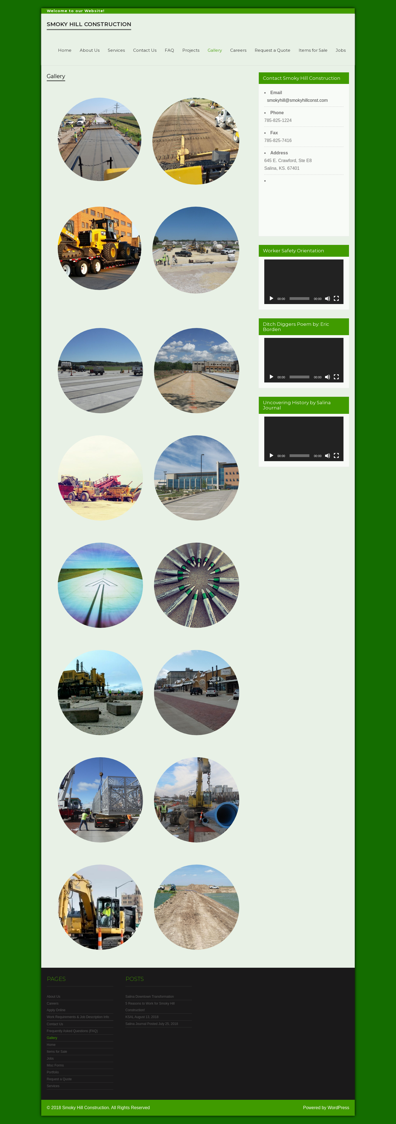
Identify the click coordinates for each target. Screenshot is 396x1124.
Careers (238, 50)
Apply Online (56, 1010)
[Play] (271, 298)
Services (116, 50)
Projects (190, 50)
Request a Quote (272, 50)
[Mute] (327, 298)
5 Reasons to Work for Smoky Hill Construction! (150, 1007)
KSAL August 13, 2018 (141, 1017)
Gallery (215, 50)
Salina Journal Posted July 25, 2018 (151, 1024)
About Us (90, 50)
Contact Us (144, 50)
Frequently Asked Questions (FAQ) (72, 1031)
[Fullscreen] (336, 298)
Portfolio (53, 1072)
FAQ (169, 50)
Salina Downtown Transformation (149, 997)
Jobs (341, 50)
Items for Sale (313, 50)
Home (65, 50)
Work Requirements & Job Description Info (78, 1017)
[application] (303, 281)
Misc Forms (55, 1065)
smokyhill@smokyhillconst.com (297, 100)
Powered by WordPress (326, 1107)
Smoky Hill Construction (89, 24)
